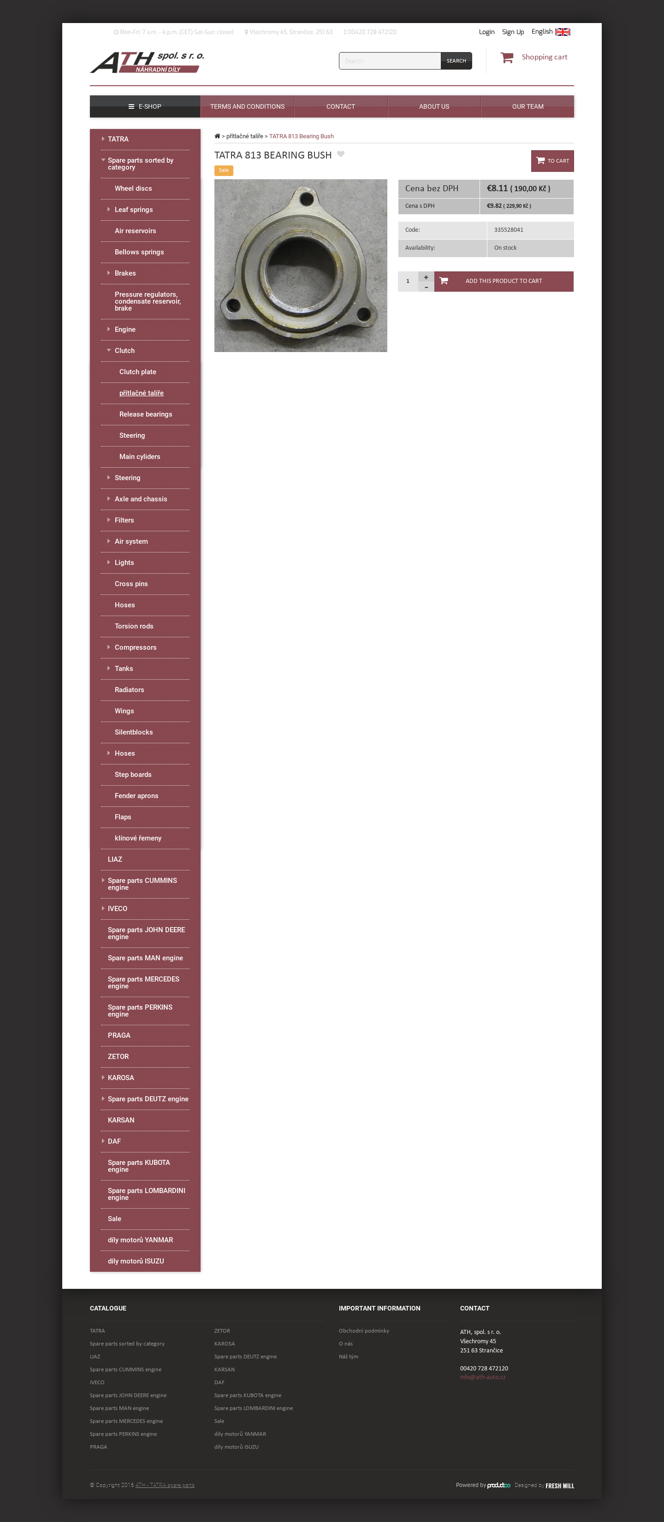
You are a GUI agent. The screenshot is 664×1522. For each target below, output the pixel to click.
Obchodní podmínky (364, 1331)
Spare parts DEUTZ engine (148, 1099)
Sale (114, 1219)
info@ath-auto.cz (483, 1377)
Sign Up (513, 32)
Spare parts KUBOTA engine (139, 1166)
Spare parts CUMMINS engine (142, 884)
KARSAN (121, 1120)
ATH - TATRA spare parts (165, 1485)
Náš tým (348, 1357)
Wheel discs (133, 188)
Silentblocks (134, 732)
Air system (131, 541)
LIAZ (115, 859)
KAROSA (121, 1078)
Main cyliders (139, 456)
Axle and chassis (141, 499)
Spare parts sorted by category (140, 163)
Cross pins (131, 584)
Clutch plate (137, 372)
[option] (300, 265)
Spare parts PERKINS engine (140, 1010)
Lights (124, 562)
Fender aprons (137, 796)
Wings (124, 711)
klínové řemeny (138, 838)
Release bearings (145, 414)
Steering (132, 435)
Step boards (133, 774)
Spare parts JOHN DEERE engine (146, 933)
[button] (551, 32)
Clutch (125, 351)
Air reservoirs (135, 231)
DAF (114, 1141)
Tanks (124, 668)
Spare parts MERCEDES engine (143, 982)
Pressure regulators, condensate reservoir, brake (148, 301)
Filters (124, 520)
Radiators (129, 690)
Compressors (136, 647)
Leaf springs (134, 210)
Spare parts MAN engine (145, 958)
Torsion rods (134, 626)
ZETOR (118, 1056)
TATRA (118, 139)
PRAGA (119, 1035)
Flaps (123, 817)
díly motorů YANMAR (140, 1240)
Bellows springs (139, 252)
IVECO (117, 909)
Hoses (125, 605)
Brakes (125, 273)
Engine (125, 329)
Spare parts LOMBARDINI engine (146, 1194)
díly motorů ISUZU (136, 1261)
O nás (346, 1344)
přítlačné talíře (244, 136)
